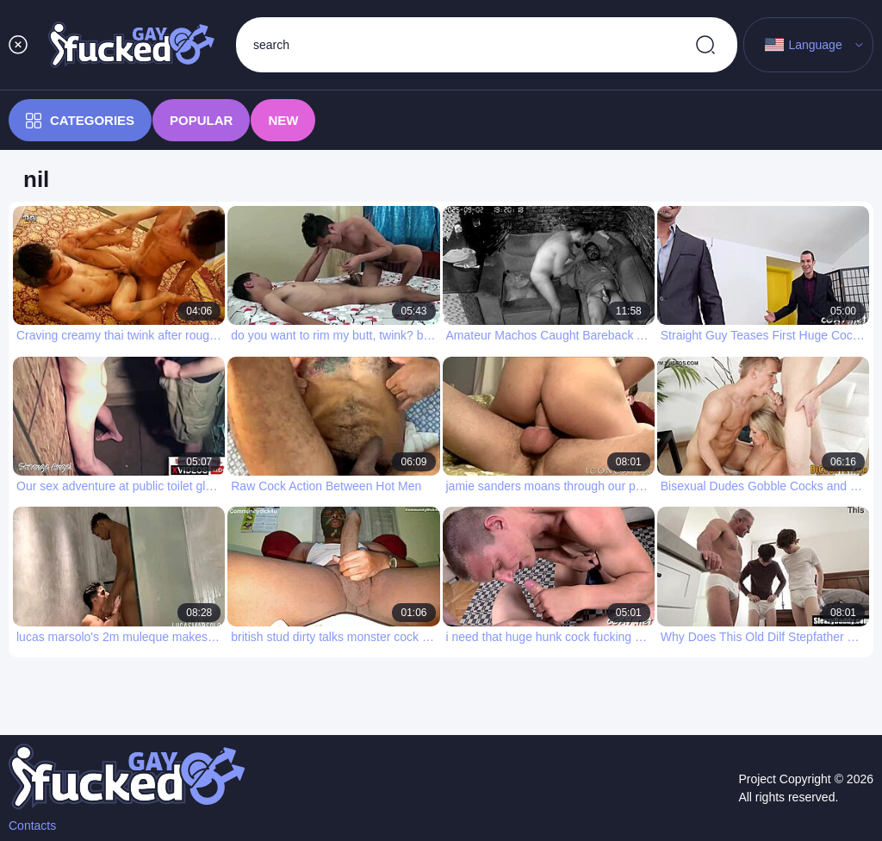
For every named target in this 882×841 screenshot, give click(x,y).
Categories (80, 120)
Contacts (32, 825)
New (283, 120)
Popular (201, 120)
